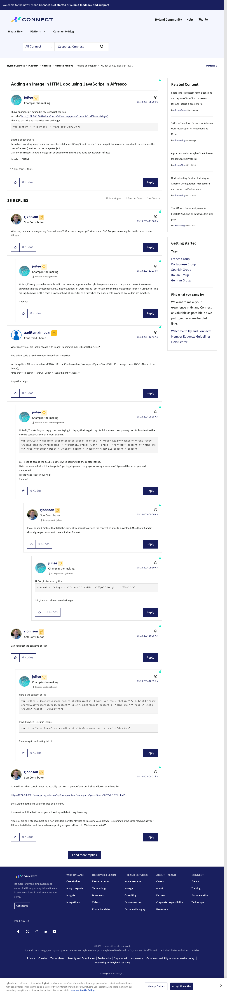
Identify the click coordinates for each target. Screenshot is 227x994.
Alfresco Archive (64, 66)
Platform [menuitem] (35, 32)
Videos (96, 902)
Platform (33, 66)
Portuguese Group (183, 264)
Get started (58, 5)
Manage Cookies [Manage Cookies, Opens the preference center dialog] (156, 986)
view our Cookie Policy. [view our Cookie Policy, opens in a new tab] (83, 990)
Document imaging (135, 909)
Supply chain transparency (128, 958)
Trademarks (104, 958)
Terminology (99, 888)
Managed (129, 888)
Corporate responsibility (169, 902)
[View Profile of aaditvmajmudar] (37, 332)
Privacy (31, 958)
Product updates (101, 909)
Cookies (42, 958)
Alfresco (46, 66)
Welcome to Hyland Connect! (191, 331)
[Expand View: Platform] (44, 31)
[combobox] (81, 46)
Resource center (100, 881)
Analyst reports (74, 888)
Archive (25, 158)
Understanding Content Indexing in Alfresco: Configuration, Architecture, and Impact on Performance (190, 183)
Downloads (98, 895)
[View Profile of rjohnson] (31, 216)
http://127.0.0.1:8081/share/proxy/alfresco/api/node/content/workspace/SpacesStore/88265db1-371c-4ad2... (69, 795)
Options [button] (210, 66)
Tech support (198, 902)
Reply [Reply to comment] (150, 247)
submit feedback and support (89, 5)
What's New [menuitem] (15, 32)
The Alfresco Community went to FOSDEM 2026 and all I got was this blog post (192, 214)
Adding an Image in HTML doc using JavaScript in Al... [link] (105, 66)
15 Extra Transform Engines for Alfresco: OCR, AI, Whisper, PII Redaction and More (192, 128)
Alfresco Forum (180, 110)
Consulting (130, 895)
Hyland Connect (16, 66)
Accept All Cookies (181, 986)
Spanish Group (181, 269)
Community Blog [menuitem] (63, 32)
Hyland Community (168, 19)
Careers (160, 881)
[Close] (221, 986)
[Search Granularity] (38, 46)
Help (189, 19)
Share (29, 168)
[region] (113, 986)
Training (195, 888)
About (159, 888)
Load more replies (84, 855)
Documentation (200, 895)
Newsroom (162, 909)
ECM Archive (19, 168)
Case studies (73, 881)
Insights (70, 895)
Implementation (133, 881)
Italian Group (180, 275)
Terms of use (57, 958)
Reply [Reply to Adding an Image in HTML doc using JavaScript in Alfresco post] (150, 182)
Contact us (22, 906)
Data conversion (133, 902)
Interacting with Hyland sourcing (112, 962)
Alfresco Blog (179, 140)
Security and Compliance (81, 958)
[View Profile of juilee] (28, 97)
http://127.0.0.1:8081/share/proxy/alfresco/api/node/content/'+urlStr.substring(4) (64, 116)
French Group (180, 259)
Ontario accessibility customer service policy (170, 958)
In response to (46, 276)
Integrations (73, 902)
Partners (160, 895)
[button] (15, 182)
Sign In (203, 19)
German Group (181, 280)
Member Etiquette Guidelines (190, 336)
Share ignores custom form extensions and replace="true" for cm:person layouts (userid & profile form (191, 98)
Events (195, 881)
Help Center (179, 342)
